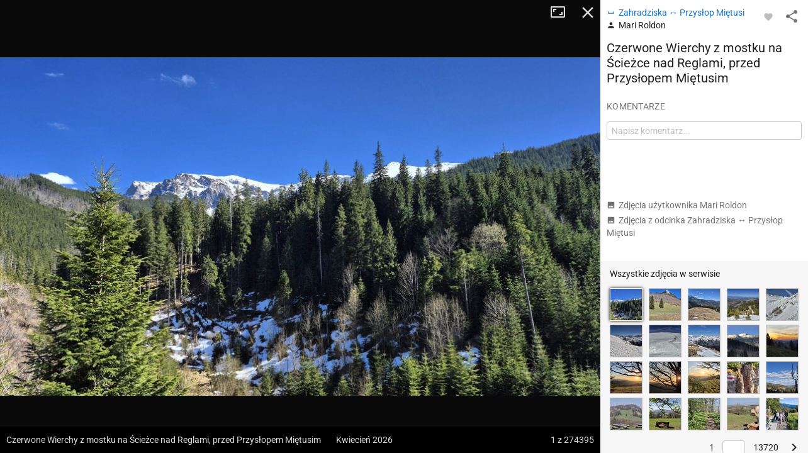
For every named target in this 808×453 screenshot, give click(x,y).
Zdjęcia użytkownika (677, 205)
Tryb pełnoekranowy (562, 12)
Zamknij (587, 12)
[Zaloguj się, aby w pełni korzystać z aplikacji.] (768, 16)
